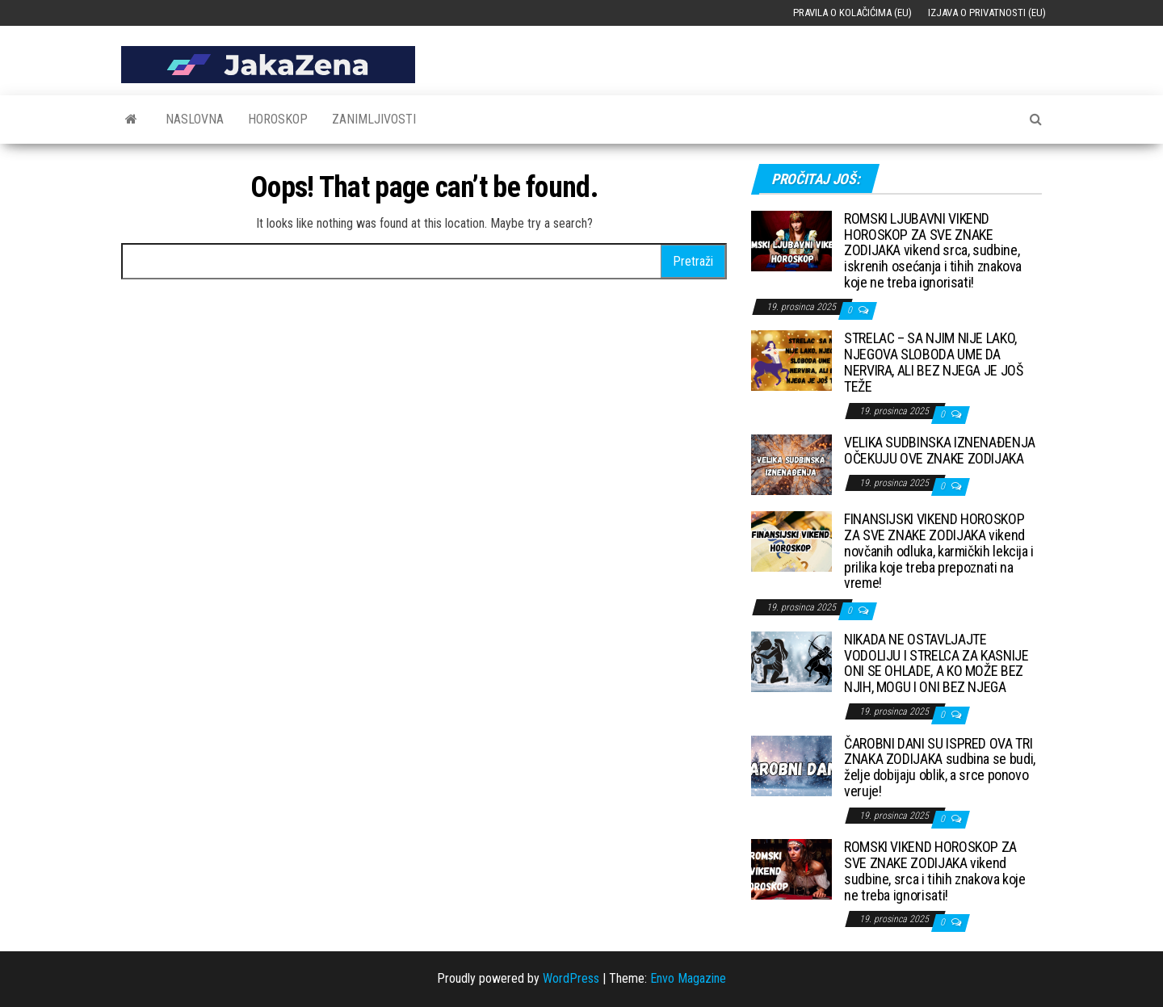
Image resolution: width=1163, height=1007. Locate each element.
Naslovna (195, 119)
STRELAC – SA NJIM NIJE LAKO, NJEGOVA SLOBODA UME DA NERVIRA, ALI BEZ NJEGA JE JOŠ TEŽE (933, 361)
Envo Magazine (688, 978)
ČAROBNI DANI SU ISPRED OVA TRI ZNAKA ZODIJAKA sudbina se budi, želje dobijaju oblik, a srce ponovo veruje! (939, 767)
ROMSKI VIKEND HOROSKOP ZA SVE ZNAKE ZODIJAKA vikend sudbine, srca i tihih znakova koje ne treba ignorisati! (935, 870)
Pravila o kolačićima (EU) (852, 12)
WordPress (571, 978)
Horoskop (278, 119)
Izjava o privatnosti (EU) (987, 12)
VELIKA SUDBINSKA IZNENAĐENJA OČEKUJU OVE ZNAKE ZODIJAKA (939, 450)
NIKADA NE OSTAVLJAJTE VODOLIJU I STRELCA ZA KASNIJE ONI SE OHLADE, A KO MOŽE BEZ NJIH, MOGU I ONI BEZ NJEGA (936, 663)
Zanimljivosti (374, 119)
